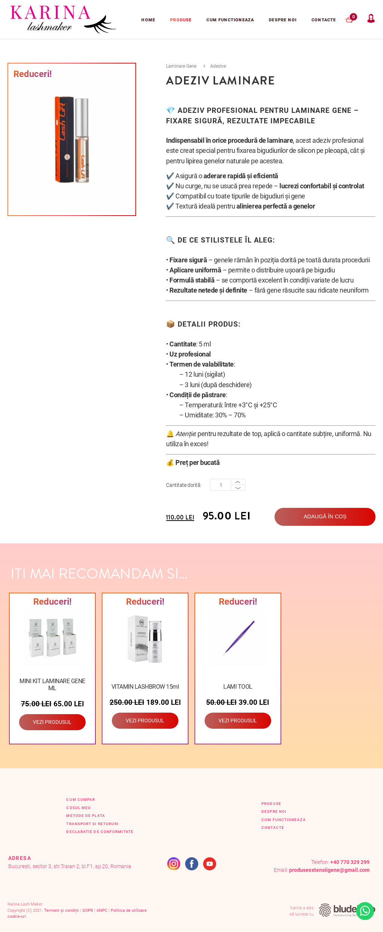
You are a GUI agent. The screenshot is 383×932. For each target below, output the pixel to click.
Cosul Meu (78, 807)
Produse (181, 20)
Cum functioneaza (230, 20)
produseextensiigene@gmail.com (329, 870)
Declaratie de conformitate (99, 831)
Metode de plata (85, 815)
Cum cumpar (80, 799)
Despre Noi (283, 20)
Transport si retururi (92, 823)
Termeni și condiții (61, 910)
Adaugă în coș (325, 516)
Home (148, 20)
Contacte (324, 20)
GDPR (87, 910)
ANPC (101, 910)
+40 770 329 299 (350, 862)
